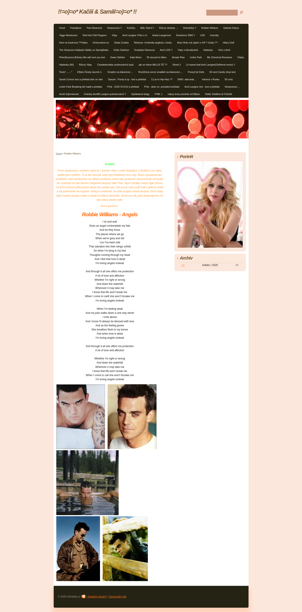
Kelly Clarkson (121, 50)
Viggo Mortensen (68, 35)
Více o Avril (224, 50)
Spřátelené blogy (140, 94)
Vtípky (240, 57)
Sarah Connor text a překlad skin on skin (81, 79)
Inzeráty (214, 35)
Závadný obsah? (97, 596)
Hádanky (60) (66, 64)
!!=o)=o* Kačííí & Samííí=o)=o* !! (97, 11)
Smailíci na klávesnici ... (120, 72)
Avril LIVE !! (166, 50)
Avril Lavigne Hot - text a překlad (201, 86)
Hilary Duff (228, 42)
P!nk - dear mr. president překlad (161, 86)
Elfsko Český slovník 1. (89, 72)
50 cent (229, 79)
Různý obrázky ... (168, 28)
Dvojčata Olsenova (144, 50)
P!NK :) (158, 94)
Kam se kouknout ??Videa (73, 42)
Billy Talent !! (147, 28)
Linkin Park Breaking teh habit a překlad (80, 86)
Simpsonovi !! (114, 28)
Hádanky (208, 50)
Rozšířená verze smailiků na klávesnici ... (160, 72)
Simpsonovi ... (232, 86)
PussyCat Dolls (196, 72)
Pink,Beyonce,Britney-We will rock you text (82, 57)
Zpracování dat (117, 596)
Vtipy (114, 35)
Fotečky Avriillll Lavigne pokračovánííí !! (105, 94)
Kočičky (131, 28)
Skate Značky (121, 42)
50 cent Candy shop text (222, 72)
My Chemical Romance (219, 57)
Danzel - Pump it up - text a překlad (127, 79)
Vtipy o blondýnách (188, 50)
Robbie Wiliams (209, 28)
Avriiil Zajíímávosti (69, 94)
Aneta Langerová (161, 35)
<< (183, 265)
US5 (202, 35)
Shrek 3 (177, 64)
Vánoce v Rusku (210, 79)
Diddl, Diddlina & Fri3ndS (218, 94)
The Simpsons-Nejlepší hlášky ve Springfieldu (84, 50)
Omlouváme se (101, 42)
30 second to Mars (156, 57)
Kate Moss (136, 57)
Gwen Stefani (117, 57)
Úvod (62, 28)
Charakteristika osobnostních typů (115, 64)
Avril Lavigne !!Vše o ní (134, 35)
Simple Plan (178, 57)
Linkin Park (196, 57)
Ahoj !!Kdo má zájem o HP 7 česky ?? (197, 42)
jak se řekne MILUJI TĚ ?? (153, 64)
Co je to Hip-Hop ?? (161, 79)
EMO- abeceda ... (187, 79)
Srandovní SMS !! (185, 35)
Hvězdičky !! (189, 28)
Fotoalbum (76, 28)
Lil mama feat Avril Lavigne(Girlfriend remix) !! (210, 64)
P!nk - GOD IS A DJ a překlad (123, 86)
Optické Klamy (231, 28)
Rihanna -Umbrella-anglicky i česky (153, 42)
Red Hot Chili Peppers (95, 35)
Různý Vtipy (85, 64)
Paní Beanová (94, 28)
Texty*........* (65, 72)
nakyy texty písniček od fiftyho (184, 94)
